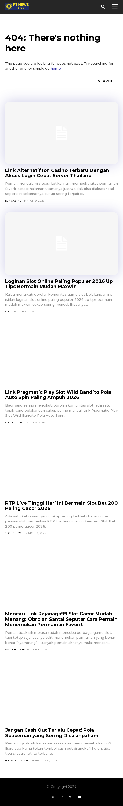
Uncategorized (17, 760)
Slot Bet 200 (14, 533)
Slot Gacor (13, 422)
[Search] (106, 81)
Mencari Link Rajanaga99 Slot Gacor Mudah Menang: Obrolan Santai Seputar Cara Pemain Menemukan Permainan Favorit (61, 619)
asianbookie (15, 649)
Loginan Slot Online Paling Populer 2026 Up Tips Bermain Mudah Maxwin (59, 284)
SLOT (8, 311)
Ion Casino (13, 200)
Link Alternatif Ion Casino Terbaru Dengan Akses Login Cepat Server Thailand (57, 173)
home (56, 68)
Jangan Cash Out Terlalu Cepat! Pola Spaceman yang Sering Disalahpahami (52, 732)
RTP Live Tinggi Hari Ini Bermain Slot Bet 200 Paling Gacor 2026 (61, 505)
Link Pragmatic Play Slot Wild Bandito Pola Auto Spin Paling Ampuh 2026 (58, 395)
